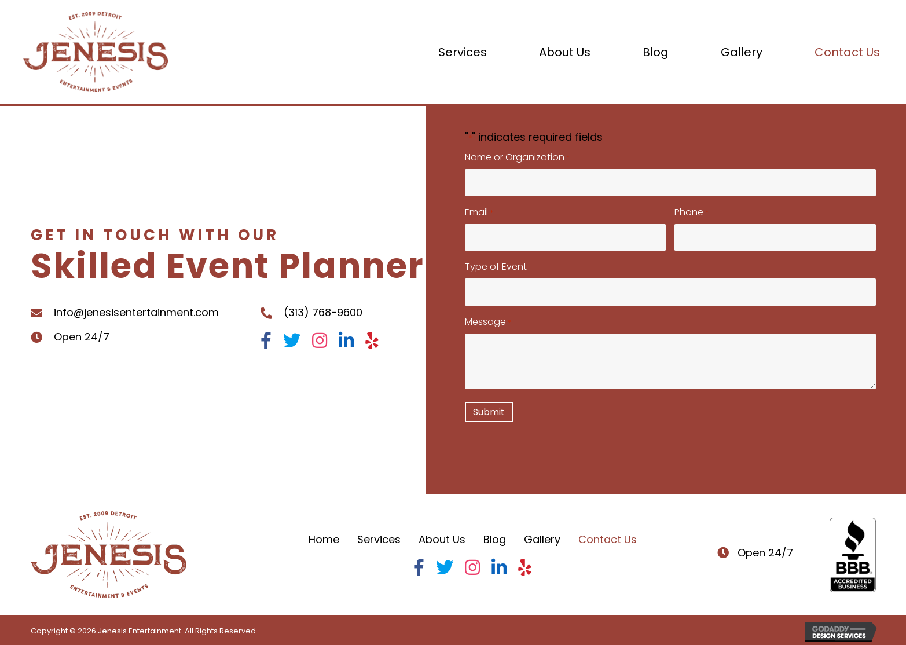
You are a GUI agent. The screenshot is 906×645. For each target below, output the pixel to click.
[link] (463, 52)
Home (324, 539)
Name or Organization (517, 157)
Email (479, 212)
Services (379, 539)
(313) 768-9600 (323, 312)
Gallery (542, 539)
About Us (442, 539)
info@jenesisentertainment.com (136, 312)
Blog (494, 539)
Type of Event (496, 266)
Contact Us (607, 539)
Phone (691, 212)
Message (488, 321)
